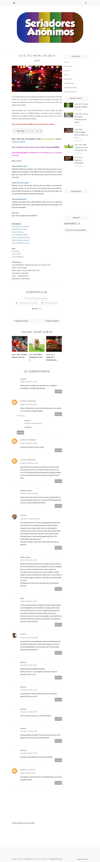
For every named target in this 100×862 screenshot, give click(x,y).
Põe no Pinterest (51, 303)
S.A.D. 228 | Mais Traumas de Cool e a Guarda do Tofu (81, 147)
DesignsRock (45, 859)
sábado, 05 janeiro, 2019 (27, 773)
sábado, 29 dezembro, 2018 (28, 560)
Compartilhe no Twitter (28, 303)
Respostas (21, 416)
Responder (58, 391)
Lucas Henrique (28, 460)
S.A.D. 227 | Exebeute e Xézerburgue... (52, 357)
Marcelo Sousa (27, 770)
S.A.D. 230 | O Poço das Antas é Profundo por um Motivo (81, 118)
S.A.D (40, 308)
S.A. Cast (67, 70)
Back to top (82, 859)
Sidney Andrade (28, 401)
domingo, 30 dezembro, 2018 (29, 637)
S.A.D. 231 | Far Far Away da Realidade (81, 105)
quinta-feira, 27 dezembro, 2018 (30, 519)
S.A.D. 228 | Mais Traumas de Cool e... (36, 357)
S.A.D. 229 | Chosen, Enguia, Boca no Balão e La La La (81, 133)
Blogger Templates (18, 859)
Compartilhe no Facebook (37, 298)
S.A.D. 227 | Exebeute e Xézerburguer (79, 160)
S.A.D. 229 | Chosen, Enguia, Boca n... (19, 356)
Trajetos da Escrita (70, 92)
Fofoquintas (68, 66)
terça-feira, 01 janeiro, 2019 (28, 665)
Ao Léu (66, 62)
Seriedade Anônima (70, 87)
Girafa (23, 515)
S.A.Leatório (68, 79)
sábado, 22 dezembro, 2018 (28, 382)
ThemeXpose (35, 859)
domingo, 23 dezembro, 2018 (33, 423)
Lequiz (23, 634)
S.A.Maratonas (69, 83)
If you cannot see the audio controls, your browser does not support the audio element (27, 131)
